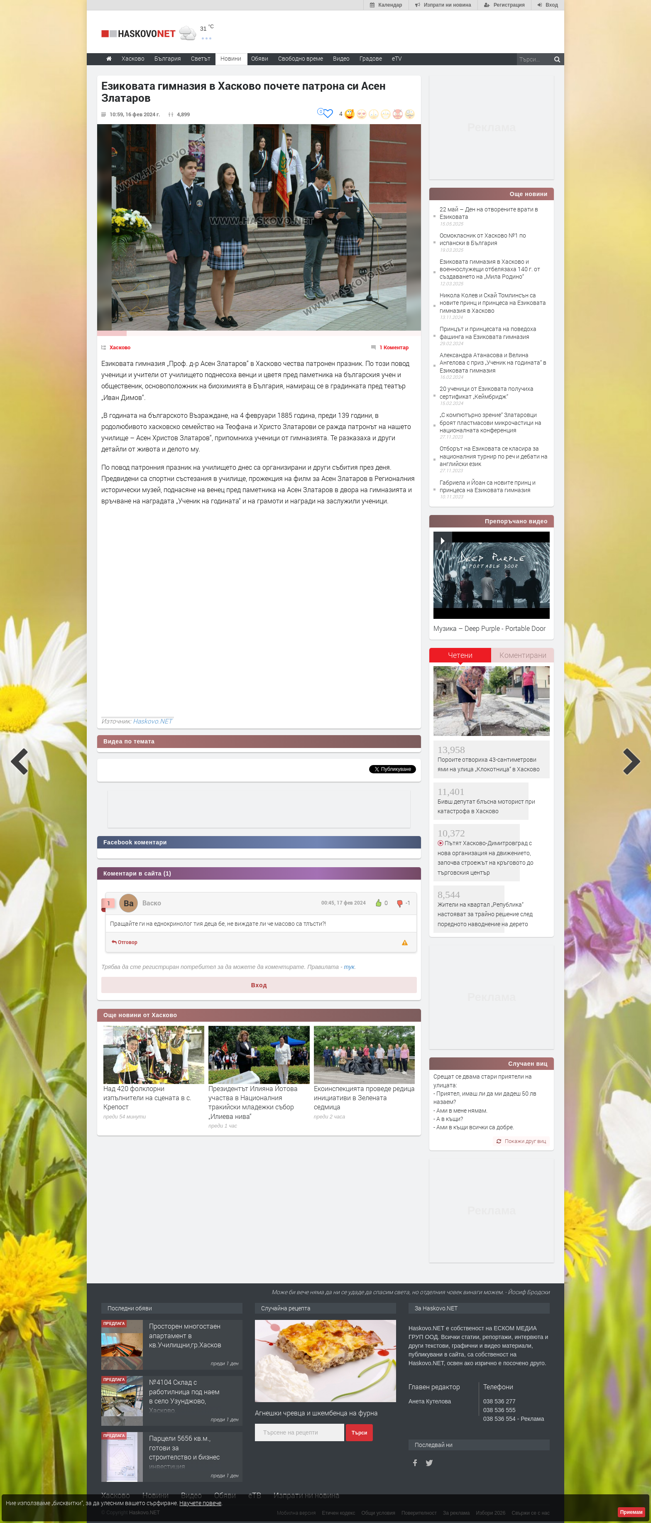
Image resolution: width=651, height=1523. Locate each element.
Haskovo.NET (152, 721)
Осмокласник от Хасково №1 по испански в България (483, 239)
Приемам (631, 1512)
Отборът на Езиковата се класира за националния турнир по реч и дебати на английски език (494, 455)
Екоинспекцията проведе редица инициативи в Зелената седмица (364, 1097)
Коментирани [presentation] (522, 655)
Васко (151, 902)
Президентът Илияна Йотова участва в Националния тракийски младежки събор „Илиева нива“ (253, 1102)
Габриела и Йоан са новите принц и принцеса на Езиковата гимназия (488, 486)
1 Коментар (394, 347)
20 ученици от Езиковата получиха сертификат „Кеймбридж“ (487, 392)
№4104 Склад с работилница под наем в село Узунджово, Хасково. (184, 1396)
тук (349, 967)
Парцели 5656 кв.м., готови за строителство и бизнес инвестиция (184, 1452)
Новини (230, 58)
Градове (371, 58)
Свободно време (300, 58)
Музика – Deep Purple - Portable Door (489, 628)
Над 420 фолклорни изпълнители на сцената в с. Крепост (147, 1097)
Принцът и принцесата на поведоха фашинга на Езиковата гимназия (488, 332)
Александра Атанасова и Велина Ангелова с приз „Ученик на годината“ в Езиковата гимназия (493, 362)
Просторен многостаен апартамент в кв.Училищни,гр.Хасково (187, 1335)
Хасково (120, 347)
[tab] (460, 658)
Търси (359, 1433)
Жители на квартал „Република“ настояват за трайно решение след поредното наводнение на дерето (485, 914)
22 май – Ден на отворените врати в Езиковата (489, 213)
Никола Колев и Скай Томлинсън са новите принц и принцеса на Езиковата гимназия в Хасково (493, 302)
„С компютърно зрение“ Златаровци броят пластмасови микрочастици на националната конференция (490, 422)
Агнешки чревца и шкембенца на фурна (316, 1412)
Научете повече (200, 1503)
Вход (259, 985)
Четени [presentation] (460, 655)
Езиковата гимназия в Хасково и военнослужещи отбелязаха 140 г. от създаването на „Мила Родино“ (490, 269)
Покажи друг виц (521, 1141)
